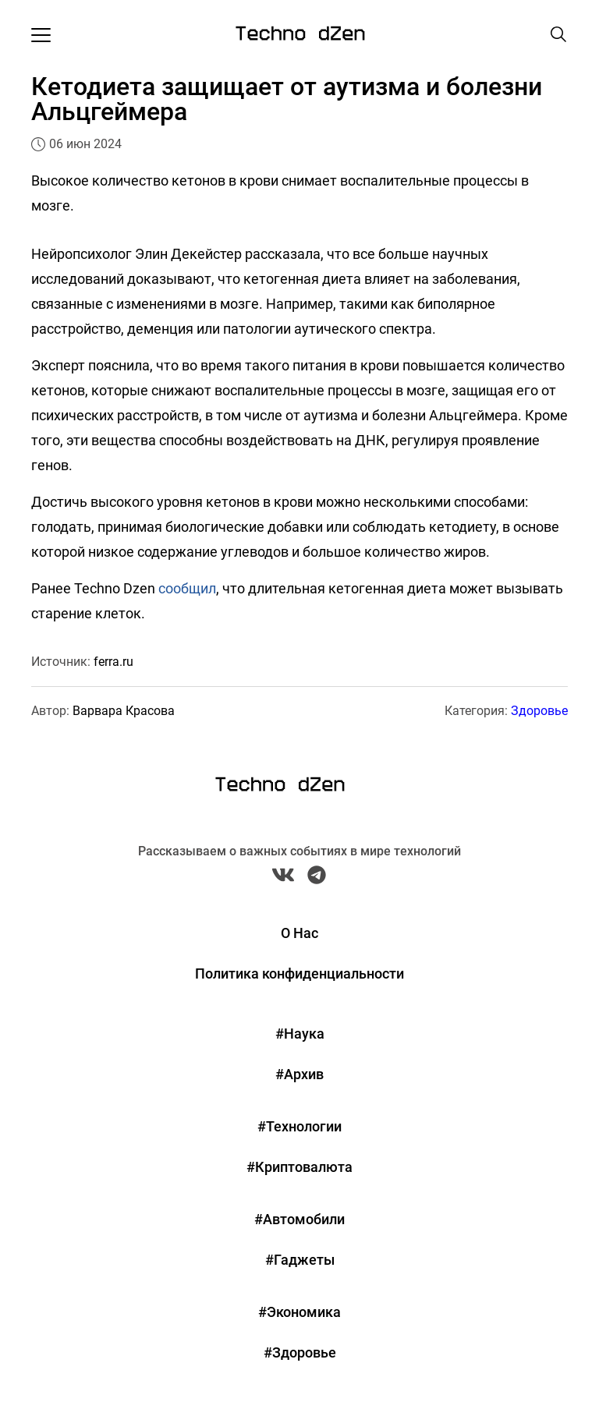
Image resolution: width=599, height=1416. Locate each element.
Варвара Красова (124, 710)
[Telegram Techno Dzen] (317, 879)
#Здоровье (300, 1352)
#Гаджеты (300, 1259)
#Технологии (299, 1126)
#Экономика (299, 1312)
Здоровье (539, 710)
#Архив (299, 1074)
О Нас (299, 933)
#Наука (299, 1033)
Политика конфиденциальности (299, 973)
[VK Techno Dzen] (283, 879)
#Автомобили (299, 1219)
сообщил (187, 588)
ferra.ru (113, 661)
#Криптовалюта (299, 1167)
